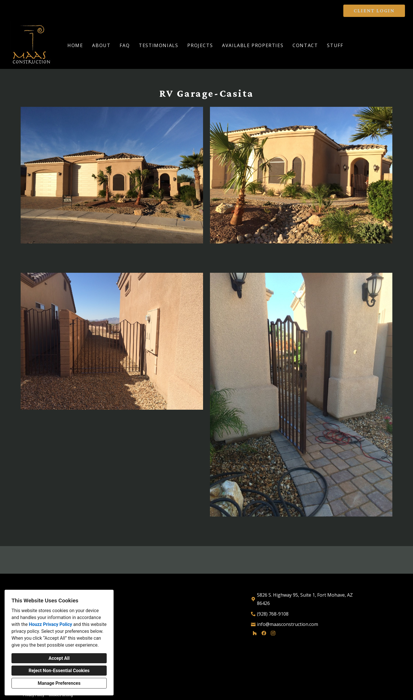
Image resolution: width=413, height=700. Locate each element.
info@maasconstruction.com (287, 624)
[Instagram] (273, 633)
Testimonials (158, 45)
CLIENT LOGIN (374, 10)
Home (75, 45)
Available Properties (252, 45)
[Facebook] (264, 633)
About (101, 45)
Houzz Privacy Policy (50, 624)
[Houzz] (254, 633)
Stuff (335, 45)
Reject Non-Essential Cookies (59, 670)
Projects (200, 45)
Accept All (59, 658)
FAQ (125, 45)
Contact (305, 45)
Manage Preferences (59, 683)
